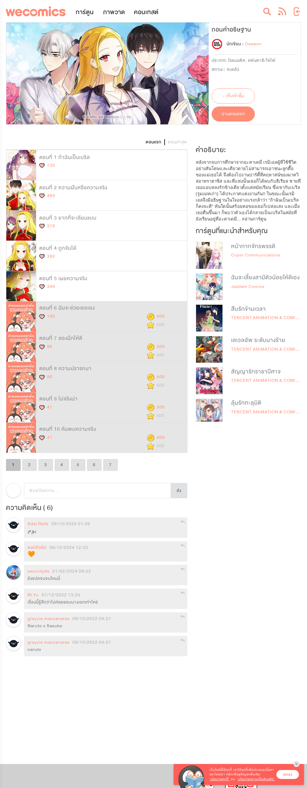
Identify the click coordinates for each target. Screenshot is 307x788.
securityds (38, 571)
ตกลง (287, 774)
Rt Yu (33, 595)
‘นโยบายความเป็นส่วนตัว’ (256, 779)
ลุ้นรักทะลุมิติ (246, 403)
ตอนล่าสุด (177, 142)
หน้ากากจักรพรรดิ (253, 246)
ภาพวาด (114, 12)
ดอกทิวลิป (37, 548)
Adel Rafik (38, 524)
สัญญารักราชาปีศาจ (256, 371)
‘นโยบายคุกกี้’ (220, 779)
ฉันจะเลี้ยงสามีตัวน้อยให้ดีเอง (265, 277)
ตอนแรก (153, 142)
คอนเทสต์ (146, 12)
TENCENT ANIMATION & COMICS (266, 318)
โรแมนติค (236, 60)
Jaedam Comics (247, 286)
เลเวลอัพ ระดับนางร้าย (258, 340)
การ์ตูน (85, 12)
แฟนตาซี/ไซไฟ (262, 60)
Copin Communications (256, 255)
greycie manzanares (49, 619)
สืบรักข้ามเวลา (248, 309)
